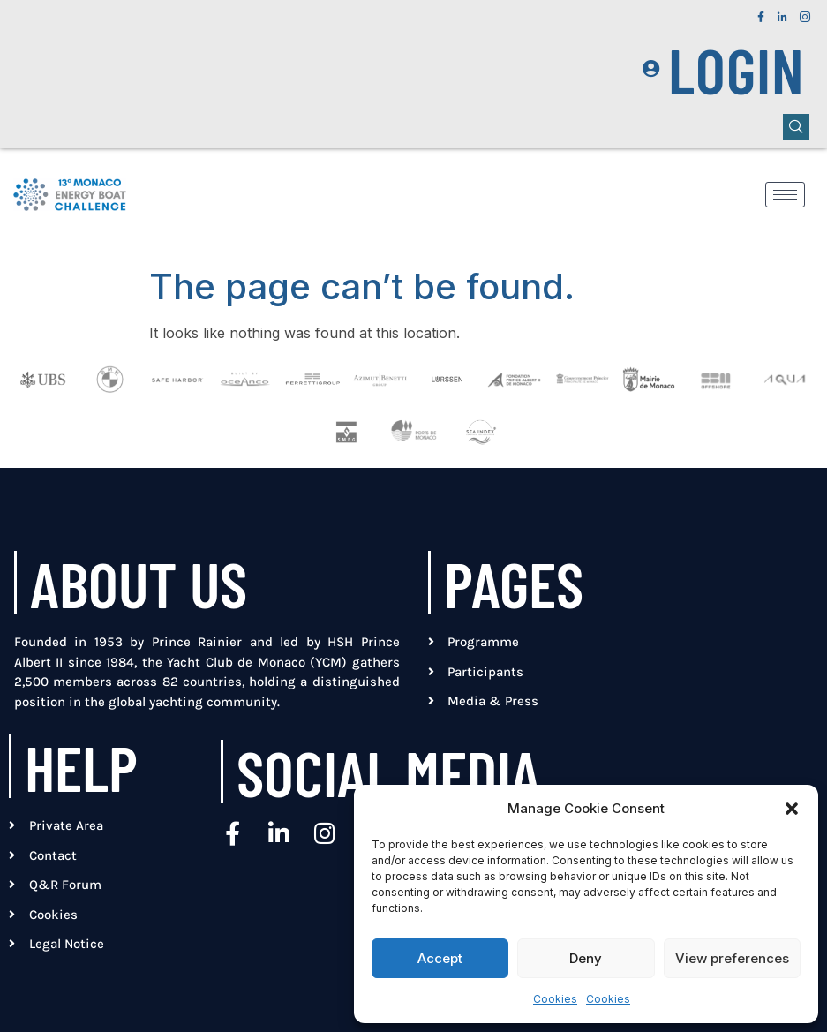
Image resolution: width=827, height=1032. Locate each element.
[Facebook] (761, 12)
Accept (439, 958)
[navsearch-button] (796, 127)
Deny (585, 958)
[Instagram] (805, 12)
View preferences (732, 958)
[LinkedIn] (783, 12)
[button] (792, 808)
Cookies (555, 999)
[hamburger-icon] (785, 194)
